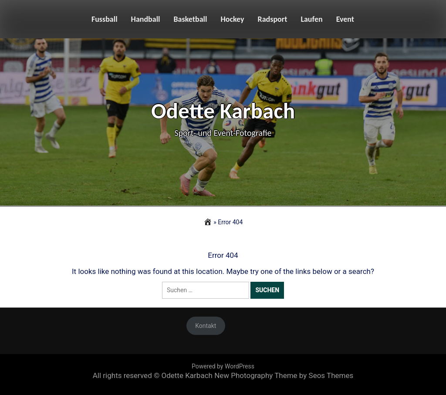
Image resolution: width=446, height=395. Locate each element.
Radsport (272, 19)
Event (345, 19)
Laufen (311, 19)
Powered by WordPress (223, 366)
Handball (145, 19)
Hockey (232, 19)
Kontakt (205, 325)
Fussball (104, 19)
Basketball (190, 19)
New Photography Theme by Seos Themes (283, 375)
